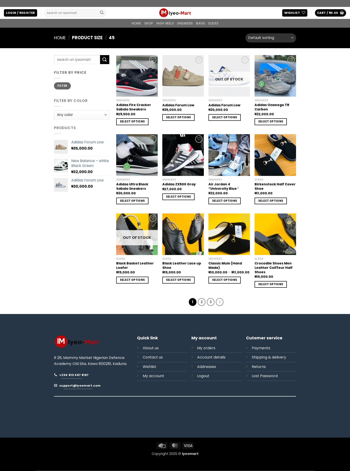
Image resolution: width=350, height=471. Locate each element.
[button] (20, 13)
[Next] (220, 302)
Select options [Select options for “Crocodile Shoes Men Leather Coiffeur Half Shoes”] (270, 284)
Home (136, 23)
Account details (211, 357)
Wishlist (149, 366)
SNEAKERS (185, 23)
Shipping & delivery (269, 357)
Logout (203, 376)
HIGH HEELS (165, 23)
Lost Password (265, 376)
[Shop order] (271, 37)
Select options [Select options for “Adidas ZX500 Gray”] (178, 196)
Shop (148, 23)
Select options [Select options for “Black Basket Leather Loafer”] (132, 280)
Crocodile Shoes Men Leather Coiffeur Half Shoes (274, 267)
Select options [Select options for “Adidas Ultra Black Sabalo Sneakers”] (132, 201)
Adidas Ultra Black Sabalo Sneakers (132, 186)
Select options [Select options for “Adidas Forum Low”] (178, 117)
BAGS (200, 23)
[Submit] (102, 13)
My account (153, 376)
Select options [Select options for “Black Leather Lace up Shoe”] (178, 280)
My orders (206, 348)
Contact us (153, 357)
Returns (259, 366)
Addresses (206, 366)
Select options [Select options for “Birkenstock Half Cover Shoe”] (270, 201)
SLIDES (213, 23)
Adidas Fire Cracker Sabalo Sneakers (133, 107)
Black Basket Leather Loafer (135, 265)
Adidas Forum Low (178, 105)
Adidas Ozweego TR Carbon (272, 107)
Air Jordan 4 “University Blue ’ (223, 186)
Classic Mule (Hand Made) (225, 265)
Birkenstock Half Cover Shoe (275, 186)
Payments (261, 348)
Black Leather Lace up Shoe (181, 265)
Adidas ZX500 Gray (179, 184)
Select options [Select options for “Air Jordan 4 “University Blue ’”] (224, 201)
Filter (62, 86)
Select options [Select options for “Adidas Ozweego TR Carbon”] (270, 121)
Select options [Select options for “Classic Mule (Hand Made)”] (224, 280)
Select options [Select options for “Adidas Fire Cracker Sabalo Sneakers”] (132, 121)
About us (151, 348)
